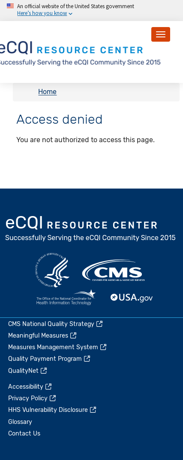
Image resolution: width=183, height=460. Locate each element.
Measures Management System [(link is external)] (58, 347)
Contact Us (24, 433)
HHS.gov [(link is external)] (52, 270)
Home (47, 92)
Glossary (20, 422)
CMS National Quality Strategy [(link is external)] (56, 324)
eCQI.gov (91, 229)
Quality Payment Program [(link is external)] (49, 359)
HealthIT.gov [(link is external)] (66, 298)
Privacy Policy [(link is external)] (32, 398)
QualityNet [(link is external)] (28, 371)
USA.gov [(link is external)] (132, 298)
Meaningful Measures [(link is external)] (43, 335)
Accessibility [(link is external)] (30, 386)
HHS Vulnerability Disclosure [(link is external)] (52, 410)
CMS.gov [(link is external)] (114, 270)
